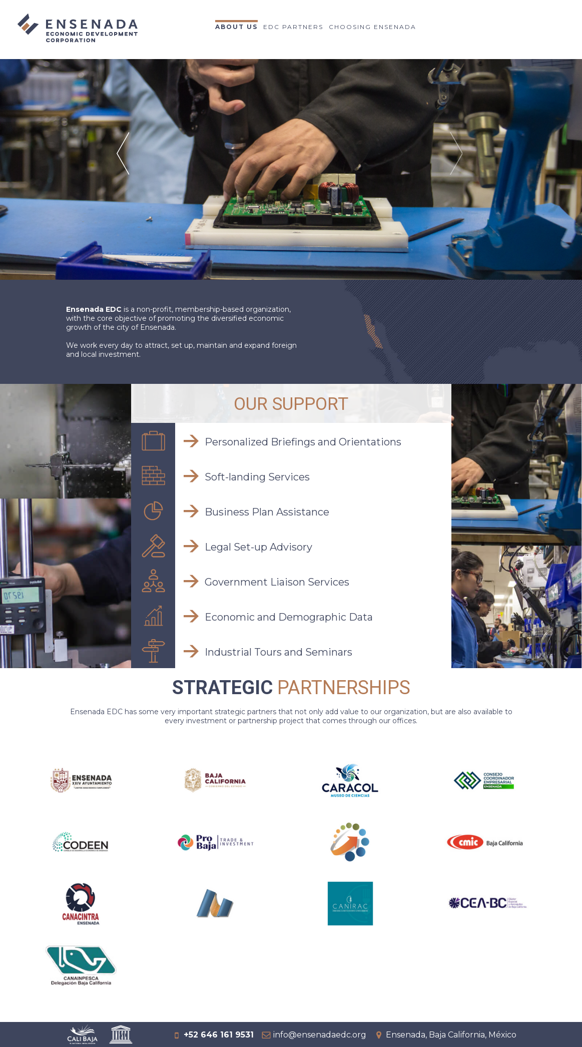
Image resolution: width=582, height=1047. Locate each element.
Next (457, 166)
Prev (124, 166)
